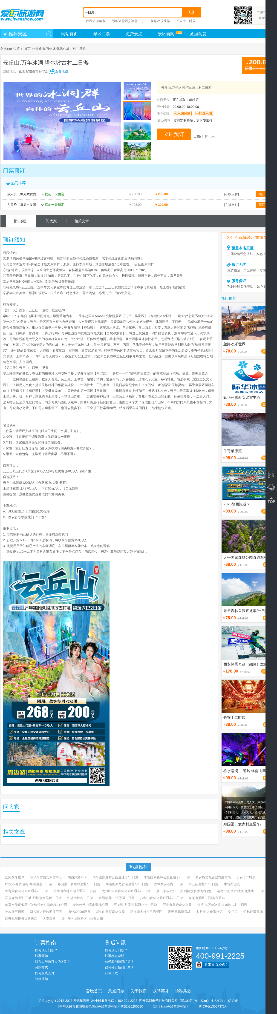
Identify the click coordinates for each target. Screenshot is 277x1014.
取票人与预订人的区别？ (52, 961)
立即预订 (174, 134)
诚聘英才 (161, 991)
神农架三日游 (14, 912)
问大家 (51, 221)
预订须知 (21, 221)
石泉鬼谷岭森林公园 (177, 905)
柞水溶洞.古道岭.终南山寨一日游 (28, 884)
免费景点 (134, 34)
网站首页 (69, 34)
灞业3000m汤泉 (79, 912)
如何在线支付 (44, 973)
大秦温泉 (49, 918)
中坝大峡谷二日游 (80, 898)
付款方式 (41, 967)
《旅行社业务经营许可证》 (170, 1006)
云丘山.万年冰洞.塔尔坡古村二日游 (222, 905)
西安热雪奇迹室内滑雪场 (213, 877)
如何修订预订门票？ (119, 967)
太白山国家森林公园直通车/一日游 (126, 891)
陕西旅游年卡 (95, 21)
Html (197, 1001)
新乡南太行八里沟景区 (146, 912)
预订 (262, 194)
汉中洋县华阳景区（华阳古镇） (83, 918)
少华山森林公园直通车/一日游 (161, 898)
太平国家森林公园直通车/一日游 (115, 877)
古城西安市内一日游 (168, 884)
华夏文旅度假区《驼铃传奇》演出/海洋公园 (36, 905)
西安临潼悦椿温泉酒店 (21, 918)
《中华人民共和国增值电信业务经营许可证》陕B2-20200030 (99, 1006)
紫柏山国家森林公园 (110, 912)
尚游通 (232, 1001)
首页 (27, 49)
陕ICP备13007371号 (213, 1006)
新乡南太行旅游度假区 (46, 912)
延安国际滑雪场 (179, 912)
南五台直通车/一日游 (203, 884)
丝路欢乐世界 (160, 21)
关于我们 (138, 991)
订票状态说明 (114, 956)
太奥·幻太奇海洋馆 (209, 912)
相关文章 (81, 221)
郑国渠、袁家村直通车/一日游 (79, 884)
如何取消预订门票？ (119, 961)
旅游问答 (198, 34)
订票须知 (41, 956)
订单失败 (111, 973)
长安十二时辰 (186, 21)
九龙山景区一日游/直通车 (206, 898)
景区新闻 (166, 34)
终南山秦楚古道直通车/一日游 (127, 884)
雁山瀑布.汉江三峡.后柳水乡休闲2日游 (183, 891)
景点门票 (116, 991)
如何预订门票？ (46, 950)
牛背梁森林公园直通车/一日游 (26, 891)
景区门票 (101, 34)
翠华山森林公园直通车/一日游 (74, 891)
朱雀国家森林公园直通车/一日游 (167, 877)
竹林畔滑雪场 (253, 912)
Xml (205, 1001)
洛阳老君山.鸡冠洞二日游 (116, 898)
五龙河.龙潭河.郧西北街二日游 (135, 905)
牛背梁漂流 (232, 884)
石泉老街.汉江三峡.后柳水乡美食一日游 (33, 898)
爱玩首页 (94, 991)
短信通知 (41, 979)
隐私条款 (183, 991)
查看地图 (61, 71)
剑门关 (233, 912)
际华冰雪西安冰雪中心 (128, 21)
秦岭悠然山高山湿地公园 (90, 905)
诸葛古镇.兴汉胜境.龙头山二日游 (240, 891)
